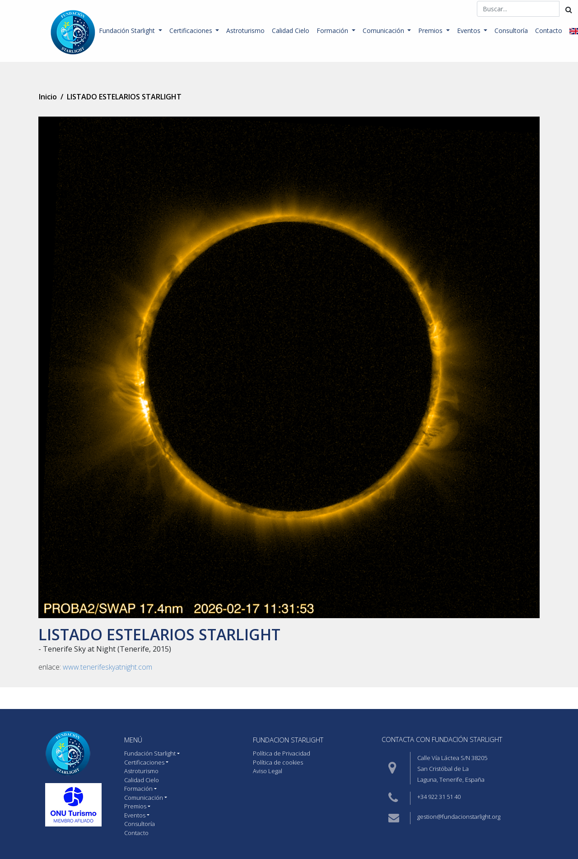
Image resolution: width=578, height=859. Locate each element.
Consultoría (511, 30)
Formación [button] (333, 30)
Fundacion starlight (288, 739)
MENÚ (133, 739)
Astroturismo (245, 30)
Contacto (548, 30)
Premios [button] (431, 30)
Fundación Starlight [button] (128, 30)
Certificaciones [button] (191, 30)
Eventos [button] (469, 30)
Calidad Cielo (290, 30)
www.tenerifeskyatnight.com (107, 667)
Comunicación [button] (384, 30)
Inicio (48, 97)
